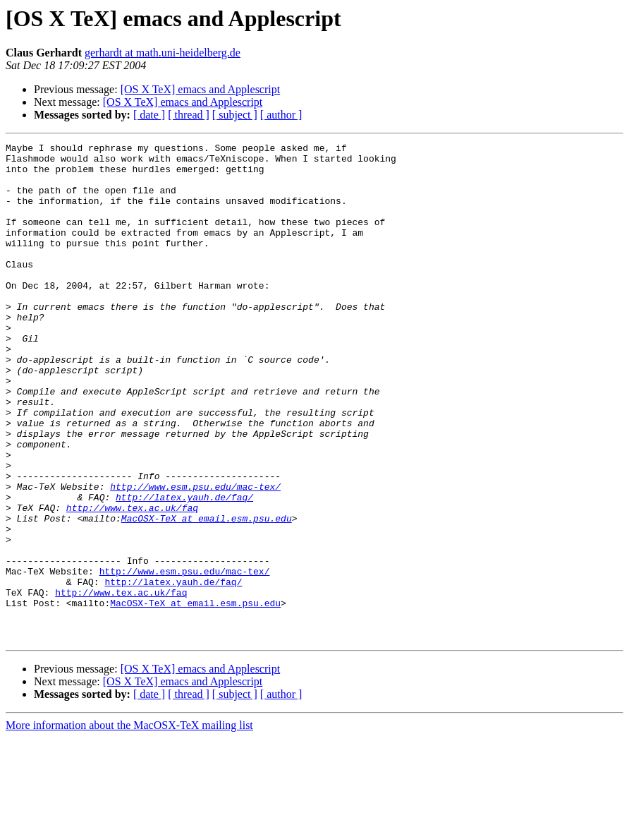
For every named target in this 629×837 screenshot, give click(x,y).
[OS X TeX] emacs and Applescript (201, 89)
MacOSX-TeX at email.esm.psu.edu (206, 594)
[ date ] (149, 115)
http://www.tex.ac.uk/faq (132, 581)
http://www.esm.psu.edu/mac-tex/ (195, 556)
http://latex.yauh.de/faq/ (184, 568)
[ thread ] (188, 115)
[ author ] (281, 115)
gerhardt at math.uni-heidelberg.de (162, 53)
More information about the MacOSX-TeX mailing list (129, 825)
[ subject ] (234, 115)
